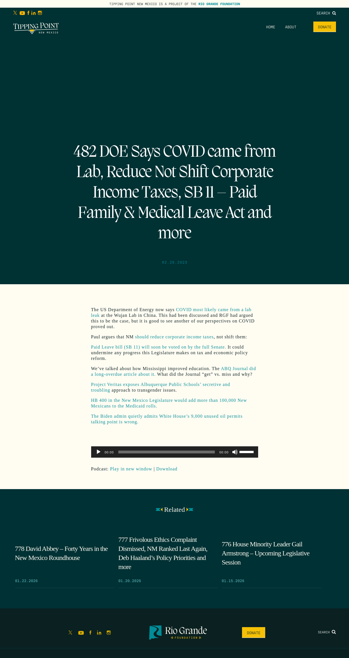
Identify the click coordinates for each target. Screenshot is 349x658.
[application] (174, 452)
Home (270, 26)
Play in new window (131, 468)
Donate (324, 26)
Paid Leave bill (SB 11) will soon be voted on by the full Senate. (158, 347)
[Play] (98, 452)
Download (166, 468)
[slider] (166, 452)
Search (326, 12)
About (290, 26)
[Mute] (235, 452)
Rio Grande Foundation (219, 3)
